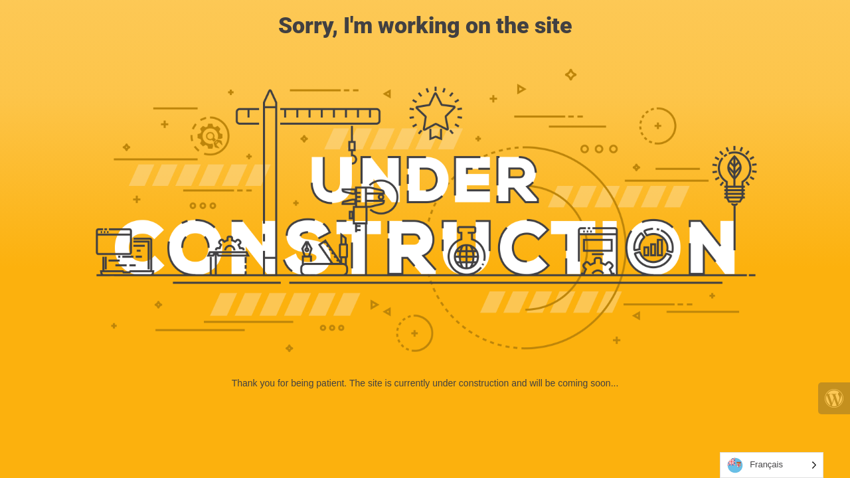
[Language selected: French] (771, 465)
